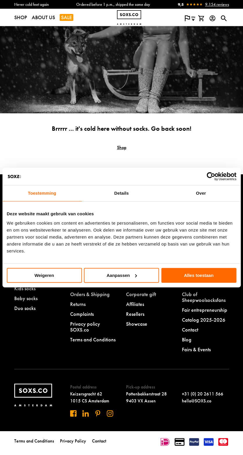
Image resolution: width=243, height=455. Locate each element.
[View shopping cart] (201, 18)
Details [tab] (121, 193)
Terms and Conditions (93, 339)
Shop (121, 147)
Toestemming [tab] (42, 193)
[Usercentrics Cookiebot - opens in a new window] (210, 176)
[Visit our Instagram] (110, 413)
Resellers (135, 314)
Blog (186, 339)
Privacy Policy (73, 441)
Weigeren (44, 275)
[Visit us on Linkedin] (85, 413)
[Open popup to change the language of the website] (190, 18)
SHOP (20, 17)
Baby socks (26, 298)
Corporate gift (141, 294)
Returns (78, 304)
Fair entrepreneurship (204, 310)
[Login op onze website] (212, 18)
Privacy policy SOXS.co (85, 326)
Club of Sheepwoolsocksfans (204, 297)
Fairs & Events (196, 349)
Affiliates (135, 304)
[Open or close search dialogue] (224, 18)
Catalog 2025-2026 (203, 319)
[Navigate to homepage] (129, 17)
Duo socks (25, 308)
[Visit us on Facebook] (73, 413)
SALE (66, 17)
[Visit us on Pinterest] (98, 413)
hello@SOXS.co (196, 401)
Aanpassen (122, 275)
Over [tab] (201, 193)
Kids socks (25, 288)
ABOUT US (43, 17)
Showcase (136, 323)
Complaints (82, 314)
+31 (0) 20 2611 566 (202, 394)
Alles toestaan (199, 275)
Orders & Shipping (90, 294)
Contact (190, 329)
